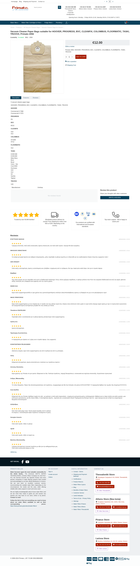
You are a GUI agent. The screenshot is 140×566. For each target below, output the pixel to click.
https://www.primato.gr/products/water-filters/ (23, 506)
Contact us (41, 1)
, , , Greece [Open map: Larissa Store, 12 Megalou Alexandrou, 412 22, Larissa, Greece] (112, 541)
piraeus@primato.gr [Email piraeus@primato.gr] (120, 526)
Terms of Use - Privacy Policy (82, 498)
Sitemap (75, 501)
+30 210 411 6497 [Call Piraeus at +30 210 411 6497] (103, 526)
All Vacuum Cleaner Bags (32, 27)
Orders (50, 477)
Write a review (69, 46)
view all (13, 452)
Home (12, 27)
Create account (53, 474)
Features (26, 97)
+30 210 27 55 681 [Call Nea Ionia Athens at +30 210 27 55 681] (103, 507)
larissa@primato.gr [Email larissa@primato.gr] (119, 544)
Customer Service (78, 493)
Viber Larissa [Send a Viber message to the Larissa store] (102, 548)
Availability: (14, 37)
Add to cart (81, 57)
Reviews (35, 97)
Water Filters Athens (79, 506)
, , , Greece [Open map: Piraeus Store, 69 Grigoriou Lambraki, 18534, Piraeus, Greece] (112, 522)
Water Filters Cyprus (79, 484)
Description (15, 97)
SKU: (26, 37)
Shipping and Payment (30, 1)
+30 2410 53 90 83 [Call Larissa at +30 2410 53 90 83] (103, 544)
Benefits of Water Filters (80, 490)
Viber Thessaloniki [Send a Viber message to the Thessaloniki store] (103, 490)
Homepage (14, 1)
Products (19, 27)
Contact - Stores (78, 471)
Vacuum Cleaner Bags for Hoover (52, 27)
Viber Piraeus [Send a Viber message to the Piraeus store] (102, 530)
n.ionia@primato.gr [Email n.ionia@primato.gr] (120, 507)
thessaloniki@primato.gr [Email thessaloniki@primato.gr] (105, 486)
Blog (20, 1)
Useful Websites (78, 495)
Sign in (50, 471)
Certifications (77, 479)
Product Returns (78, 482)
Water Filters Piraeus (79, 504)
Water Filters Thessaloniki (81, 509)
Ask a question (70, 61)
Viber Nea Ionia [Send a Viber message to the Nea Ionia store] (102, 511)
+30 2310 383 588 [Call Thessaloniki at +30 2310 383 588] (103, 482)
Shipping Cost (71, 65)
